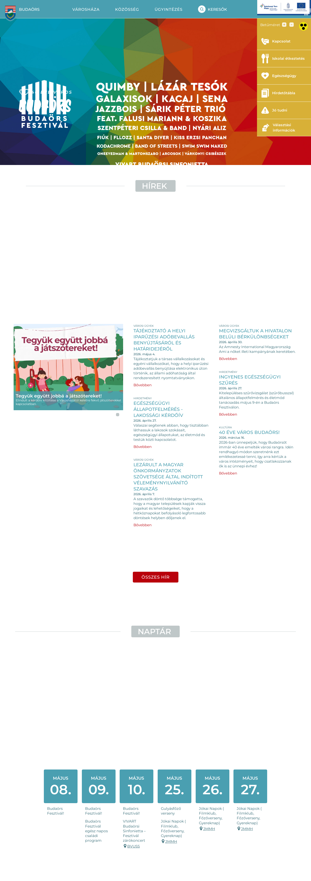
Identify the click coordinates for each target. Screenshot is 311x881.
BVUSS (133, 846)
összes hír (155, 577)
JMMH (171, 841)
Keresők (212, 9)
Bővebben (142, 385)
